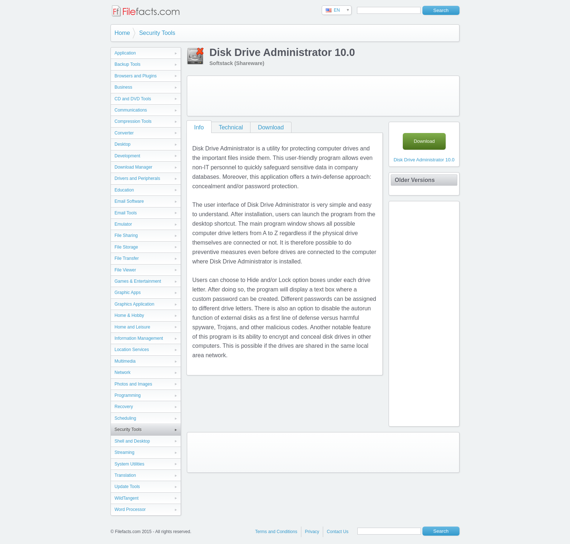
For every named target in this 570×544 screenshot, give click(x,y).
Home (122, 33)
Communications (131, 110)
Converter (124, 133)
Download (271, 127)
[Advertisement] (323, 96)
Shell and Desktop (132, 441)
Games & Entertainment (138, 281)
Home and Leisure (132, 327)
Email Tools (126, 212)
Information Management (139, 338)
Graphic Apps (128, 292)
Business (123, 87)
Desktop (123, 144)
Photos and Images (133, 384)
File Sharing (126, 235)
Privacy (312, 531)
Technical (231, 127)
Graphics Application (134, 304)
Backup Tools (127, 64)
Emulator (123, 224)
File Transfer (127, 258)
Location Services (132, 349)
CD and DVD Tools (133, 98)
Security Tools (157, 33)
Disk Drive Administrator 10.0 (424, 159)
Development (127, 155)
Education (124, 190)
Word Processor (130, 509)
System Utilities (129, 464)
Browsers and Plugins (136, 75)
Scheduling (125, 418)
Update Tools (127, 486)
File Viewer (125, 270)
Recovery (124, 406)
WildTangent (127, 498)
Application (125, 53)
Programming (128, 395)
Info (199, 127)
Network (123, 372)
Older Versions (415, 180)
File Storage (126, 247)
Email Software (129, 201)
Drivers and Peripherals (137, 178)
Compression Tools (133, 121)
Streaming (125, 452)
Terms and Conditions (276, 531)
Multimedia (125, 361)
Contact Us (337, 531)
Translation (125, 475)
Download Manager (133, 167)
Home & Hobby (129, 315)
